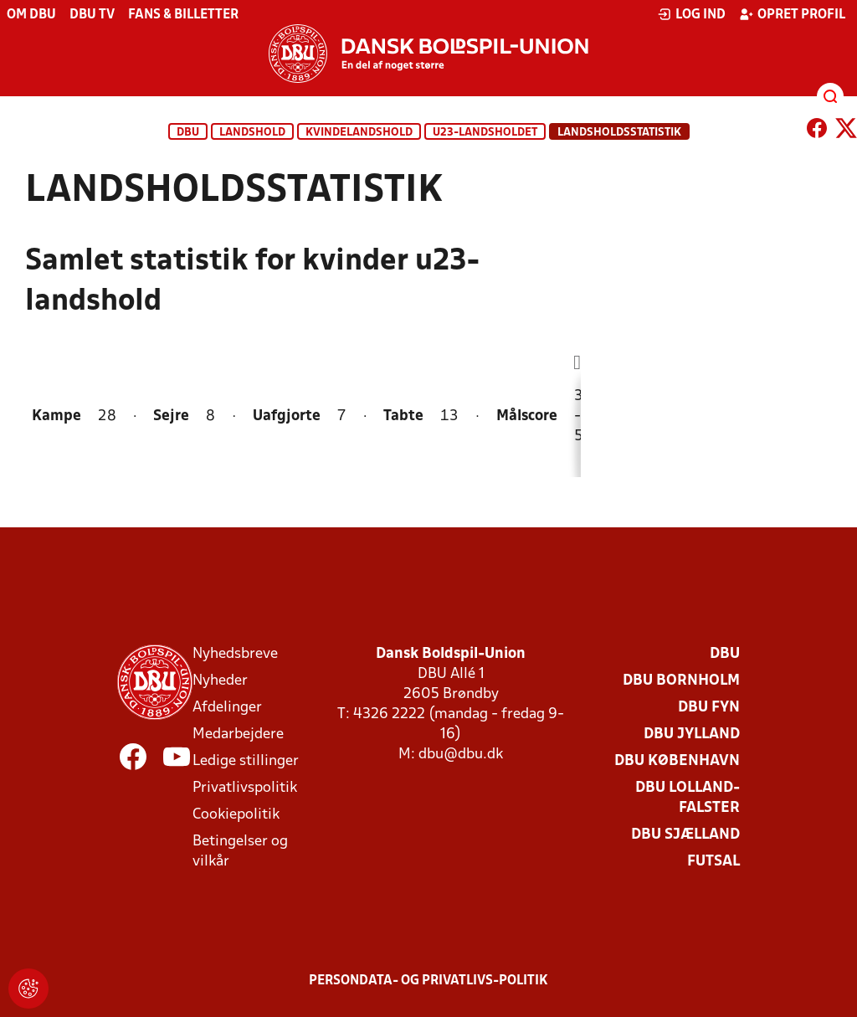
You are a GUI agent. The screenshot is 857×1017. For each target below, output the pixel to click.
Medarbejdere (238, 734)
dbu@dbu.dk (460, 754)
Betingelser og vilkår (240, 852)
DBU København (677, 761)
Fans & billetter (183, 15)
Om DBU (31, 15)
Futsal (713, 862)
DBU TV (92, 15)
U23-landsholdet (485, 132)
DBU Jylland (692, 734)
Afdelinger (227, 708)
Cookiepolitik (236, 815)
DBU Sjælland (685, 835)
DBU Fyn (709, 708)
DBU (188, 132)
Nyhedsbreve (235, 654)
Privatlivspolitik (244, 788)
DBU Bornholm (681, 681)
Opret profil (792, 14)
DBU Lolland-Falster (687, 798)
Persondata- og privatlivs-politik (428, 981)
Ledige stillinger (245, 761)
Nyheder (220, 681)
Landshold (252, 132)
